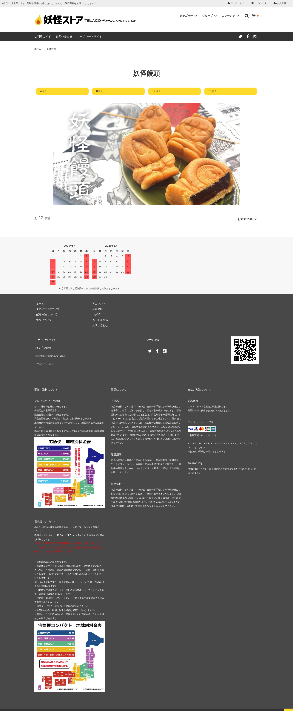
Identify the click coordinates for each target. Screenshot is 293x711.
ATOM (45, 342)
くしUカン (81, 575)
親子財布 (63, 575)
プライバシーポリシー (47, 353)
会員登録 (282, 3)
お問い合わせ (64, 36)
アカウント (236, 3)
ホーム (37, 49)
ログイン (259, 3)
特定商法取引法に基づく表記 (51, 347)
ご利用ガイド (42, 36)
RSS (37, 342)
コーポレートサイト (89, 36)
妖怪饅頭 (51, 49)
